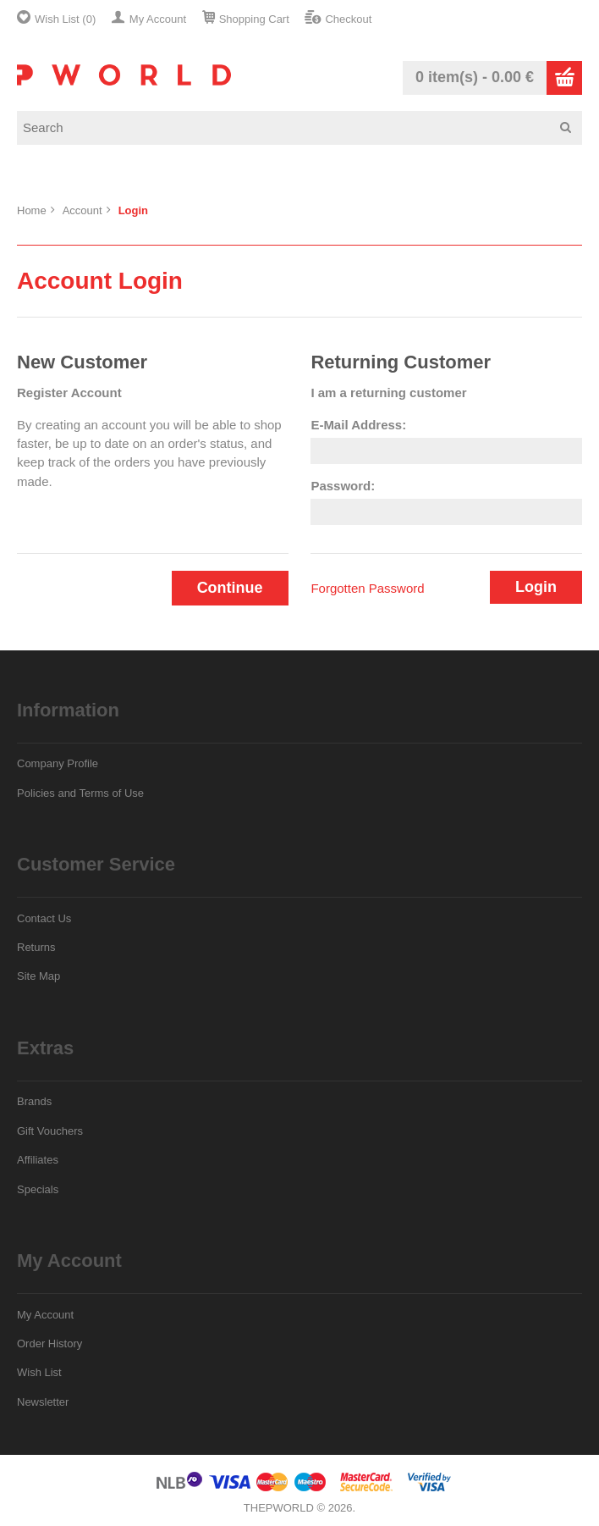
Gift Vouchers (50, 1131)
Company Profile (57, 763)
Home (32, 210)
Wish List (39, 1372)
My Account (157, 19)
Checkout (348, 19)
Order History (49, 1343)
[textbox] (305, 128)
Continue (230, 587)
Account (82, 210)
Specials (37, 1189)
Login (133, 210)
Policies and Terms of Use (80, 793)
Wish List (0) (65, 19)
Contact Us (44, 918)
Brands (34, 1101)
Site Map (38, 976)
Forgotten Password (367, 588)
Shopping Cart (254, 19)
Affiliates (37, 1159)
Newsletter (43, 1402)
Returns (36, 947)
